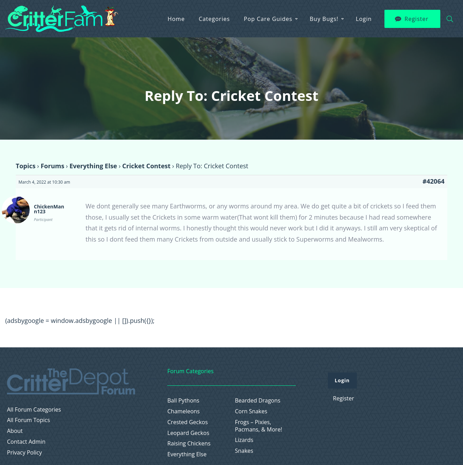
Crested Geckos (187, 422)
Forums (52, 166)
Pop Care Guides (268, 19)
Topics (26, 166)
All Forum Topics (28, 420)
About (15, 431)
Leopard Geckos (188, 433)
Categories (214, 19)
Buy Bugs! (324, 19)
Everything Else (93, 166)
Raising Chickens (189, 443)
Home (176, 19)
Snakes (244, 451)
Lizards (244, 440)
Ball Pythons (183, 400)
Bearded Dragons (257, 400)
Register (416, 19)
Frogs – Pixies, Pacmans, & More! (258, 426)
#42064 (433, 181)
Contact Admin (26, 441)
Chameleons (183, 411)
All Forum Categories (34, 409)
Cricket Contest (146, 166)
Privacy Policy (24, 452)
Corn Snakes (251, 411)
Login (364, 19)
